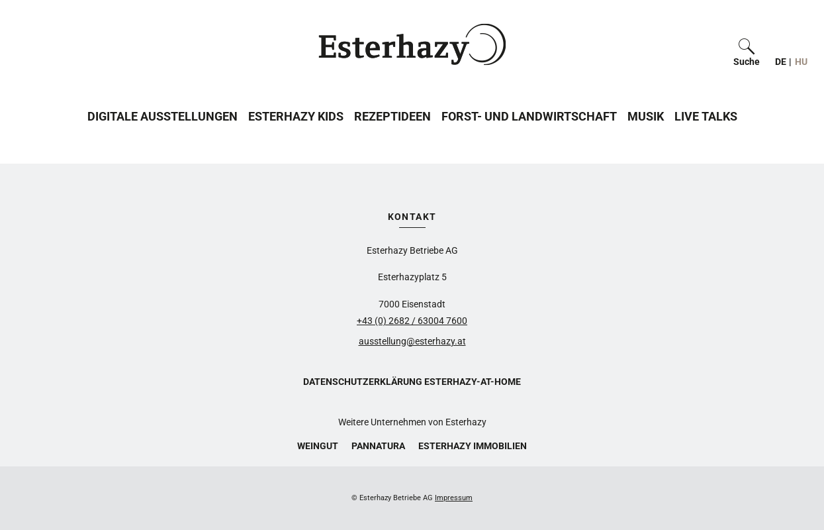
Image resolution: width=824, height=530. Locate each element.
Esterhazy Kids (295, 116)
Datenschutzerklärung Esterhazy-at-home (412, 381)
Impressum (454, 498)
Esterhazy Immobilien (472, 446)
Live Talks (705, 116)
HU (801, 61)
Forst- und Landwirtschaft (529, 116)
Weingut (317, 446)
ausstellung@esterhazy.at (412, 341)
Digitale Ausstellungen (162, 116)
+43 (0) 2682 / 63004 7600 (412, 320)
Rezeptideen (392, 116)
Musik (645, 116)
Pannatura (378, 446)
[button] (746, 44)
